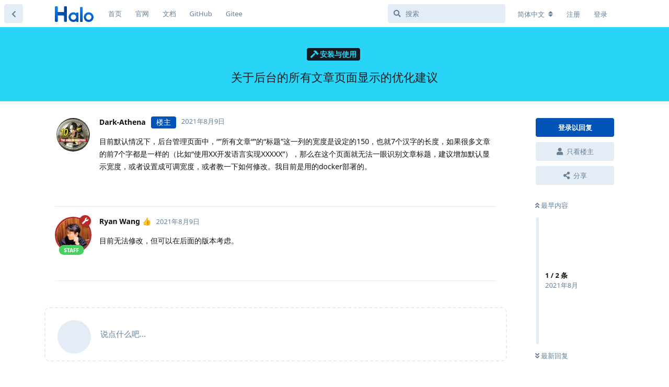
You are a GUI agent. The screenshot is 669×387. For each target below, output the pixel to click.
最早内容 (551, 205)
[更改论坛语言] (535, 14)
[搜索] (446, 13)
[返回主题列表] (13, 13)
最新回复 (551, 355)
